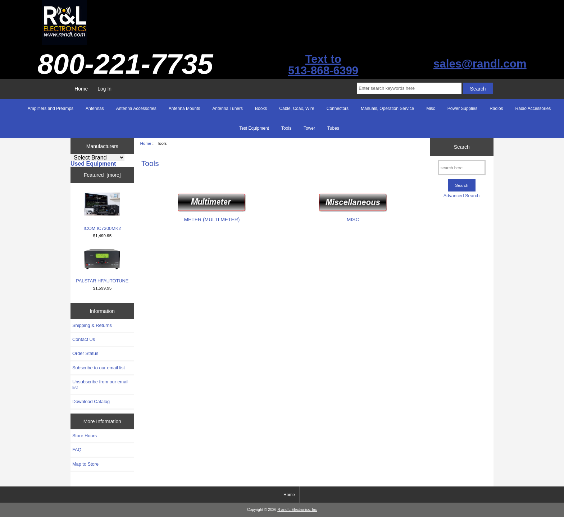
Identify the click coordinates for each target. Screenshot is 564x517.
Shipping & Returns (92, 325)
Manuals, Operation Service (387, 108)
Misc (430, 108)
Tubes (333, 128)
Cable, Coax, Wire (296, 108)
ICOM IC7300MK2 (102, 212)
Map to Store (85, 464)
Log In (104, 89)
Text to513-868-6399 (323, 65)
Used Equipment (93, 164)
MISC (353, 216)
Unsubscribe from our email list (100, 384)
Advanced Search (462, 195)
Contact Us (83, 339)
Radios (496, 108)
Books (261, 108)
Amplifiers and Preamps (50, 108)
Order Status (85, 353)
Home (81, 89)
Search (462, 147)
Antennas (95, 108)
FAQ (77, 449)
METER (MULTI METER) (212, 216)
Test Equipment (254, 128)
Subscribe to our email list (98, 367)
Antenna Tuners (227, 108)
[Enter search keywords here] (409, 88)
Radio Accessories (533, 108)
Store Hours (84, 435)
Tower (309, 128)
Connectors (338, 108)
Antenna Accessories (136, 108)
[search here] (462, 167)
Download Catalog (91, 401)
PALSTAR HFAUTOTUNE (102, 265)
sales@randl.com (480, 63)
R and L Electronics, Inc (297, 510)
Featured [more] (102, 175)
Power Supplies (462, 108)
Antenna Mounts (184, 108)
